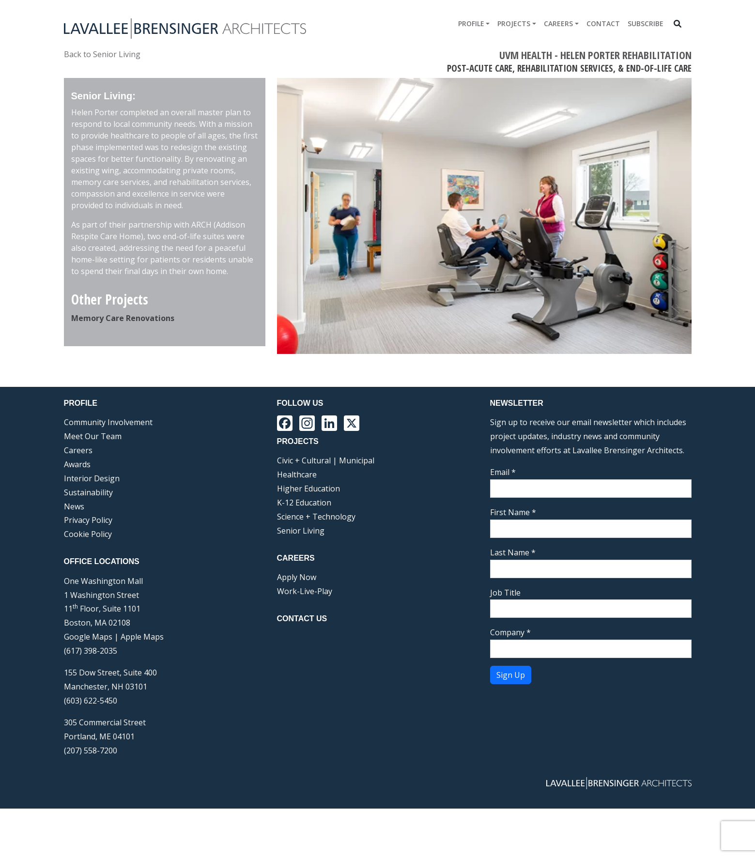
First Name (513, 560)
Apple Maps (142, 685)
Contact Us (302, 667)
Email (503, 520)
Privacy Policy (88, 568)
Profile (471, 23)
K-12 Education (304, 551)
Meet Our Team (93, 484)
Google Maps (88, 685)
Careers (558, 23)
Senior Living (300, 579)
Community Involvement (108, 470)
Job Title (505, 641)
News (74, 555)
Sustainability (88, 541)
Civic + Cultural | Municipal (325, 509)
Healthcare (297, 523)
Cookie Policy (88, 582)
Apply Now (296, 625)
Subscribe (645, 23)
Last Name (513, 601)
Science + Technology (316, 565)
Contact (603, 23)
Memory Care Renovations (122, 318)
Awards (77, 512)
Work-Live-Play (304, 639)
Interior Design (92, 526)
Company (510, 680)
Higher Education (308, 537)
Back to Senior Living (102, 54)
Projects (513, 23)
